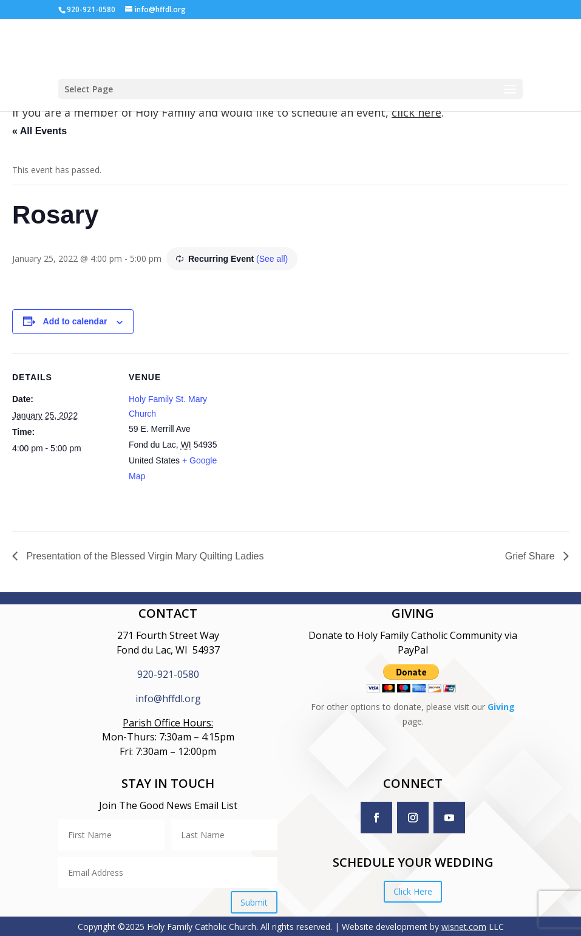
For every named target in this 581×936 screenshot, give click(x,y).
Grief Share (531, 556)
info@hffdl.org (168, 698)
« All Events (39, 131)
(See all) (272, 259)
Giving (501, 706)
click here (416, 112)
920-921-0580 (168, 674)
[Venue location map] (309, 438)
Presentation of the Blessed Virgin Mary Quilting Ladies (143, 556)
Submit (254, 902)
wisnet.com (463, 926)
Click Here (412, 891)
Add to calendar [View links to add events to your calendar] (75, 321)
